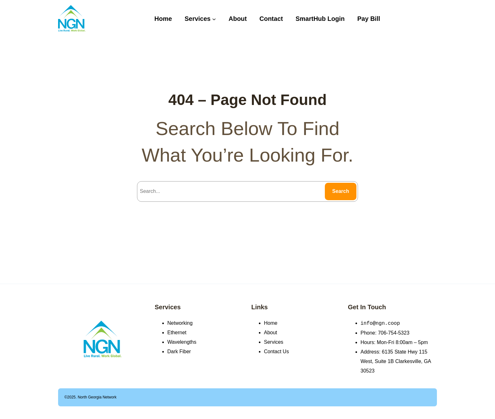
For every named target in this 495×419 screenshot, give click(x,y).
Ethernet (176, 332)
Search (340, 191)
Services (168, 307)
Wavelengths (181, 342)
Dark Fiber (179, 351)
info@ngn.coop (380, 323)
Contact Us (276, 351)
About (270, 332)
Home (270, 323)
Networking (180, 323)
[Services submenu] (214, 19)
